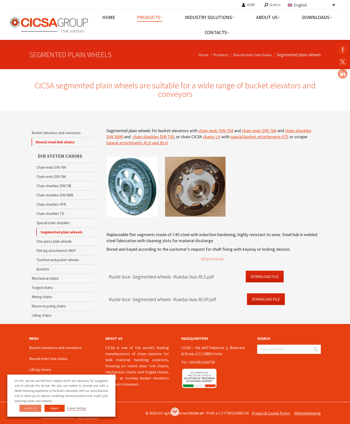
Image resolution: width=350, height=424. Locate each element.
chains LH (211, 136)
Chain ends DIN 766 (51, 176)
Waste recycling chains (49, 306)
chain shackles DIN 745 (153, 136)
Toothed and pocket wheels (57, 260)
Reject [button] (55, 408)
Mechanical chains (45, 278)
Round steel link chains (55, 142)
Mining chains (42, 297)
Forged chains (42, 287)
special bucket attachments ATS (259, 136)
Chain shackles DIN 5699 (54, 195)
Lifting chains (42, 315)
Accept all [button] (30, 408)
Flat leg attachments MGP (56, 250)
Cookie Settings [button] (76, 408)
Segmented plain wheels (61, 232)
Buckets (42, 269)
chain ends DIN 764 (216, 130)
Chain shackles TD (50, 213)
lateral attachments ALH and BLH (137, 143)
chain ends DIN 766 (259, 130)
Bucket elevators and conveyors (56, 132)
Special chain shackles (53, 223)
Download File (265, 276)
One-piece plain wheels (54, 241)
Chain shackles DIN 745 (53, 186)
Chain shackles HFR (51, 204)
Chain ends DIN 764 (51, 167)
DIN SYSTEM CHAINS (60, 156)
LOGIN (248, 4)
